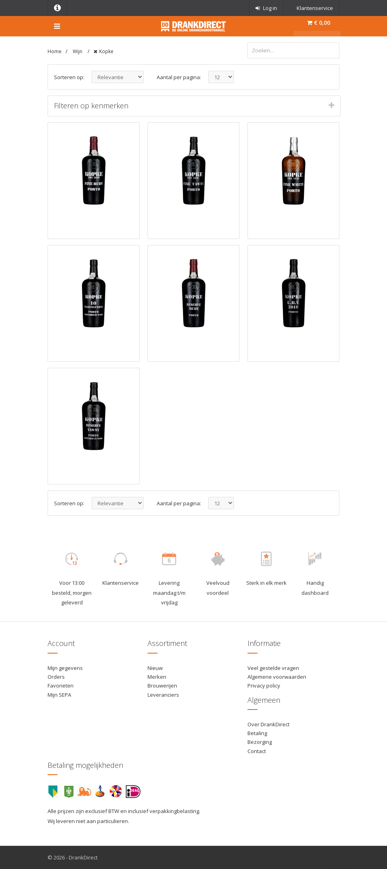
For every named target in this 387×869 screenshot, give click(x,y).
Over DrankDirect (268, 724)
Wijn (78, 51)
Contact (256, 751)
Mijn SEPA (59, 694)
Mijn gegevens (65, 668)
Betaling (257, 733)
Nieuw (155, 668)
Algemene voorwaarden (276, 676)
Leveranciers (163, 694)
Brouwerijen (162, 685)
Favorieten (61, 685)
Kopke (106, 51)
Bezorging (259, 741)
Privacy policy (263, 685)
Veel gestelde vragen (273, 668)
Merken (157, 676)
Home (55, 51)
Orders (56, 676)
